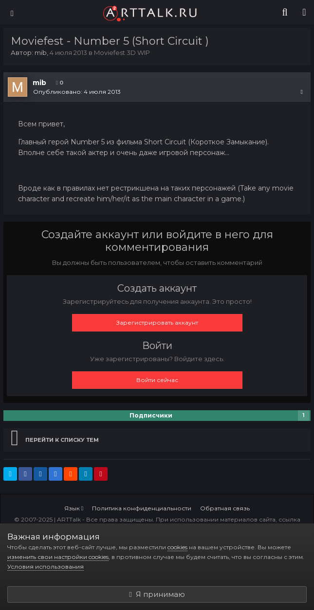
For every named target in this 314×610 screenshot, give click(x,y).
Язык (73, 508)
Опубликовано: (77, 91)
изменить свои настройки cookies (58, 556)
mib (41, 52)
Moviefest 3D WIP (122, 52)
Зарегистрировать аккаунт (157, 322)
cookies (177, 547)
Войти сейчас (157, 379)
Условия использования (45, 566)
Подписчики (150, 415)
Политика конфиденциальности (141, 508)
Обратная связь (225, 508)
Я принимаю (157, 594)
